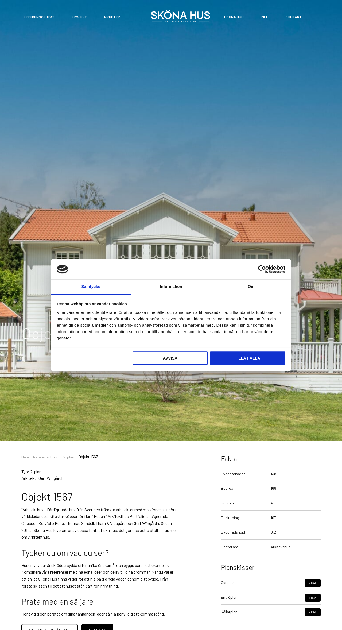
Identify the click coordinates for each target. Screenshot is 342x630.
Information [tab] (171, 286)
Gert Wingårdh (51, 478)
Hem (25, 457)
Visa (312, 594)
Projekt (79, 17)
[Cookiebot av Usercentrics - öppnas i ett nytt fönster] (262, 269)
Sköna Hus (234, 16)
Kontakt (294, 16)
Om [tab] (251, 286)
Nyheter (112, 17)
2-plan (68, 457)
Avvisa (170, 358)
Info (265, 16)
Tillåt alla (247, 358)
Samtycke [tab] (90, 286)
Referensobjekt (39, 17)
